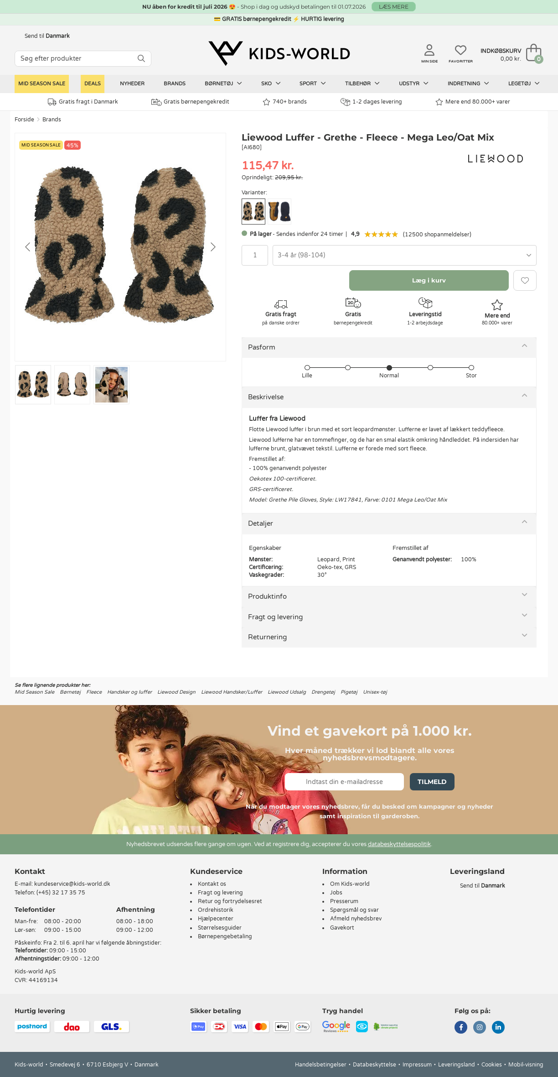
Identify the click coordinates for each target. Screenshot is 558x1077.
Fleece (94, 692)
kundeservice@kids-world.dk (72, 884)
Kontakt (30, 871)
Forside (24, 119)
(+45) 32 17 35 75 (60, 892)
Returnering (267, 637)
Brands (175, 84)
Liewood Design (176, 692)
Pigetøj (349, 692)
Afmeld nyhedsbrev (356, 918)
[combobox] (405, 255)
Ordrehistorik (215, 910)
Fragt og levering (275, 617)
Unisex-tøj (375, 692)
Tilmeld (432, 782)
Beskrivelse (266, 397)
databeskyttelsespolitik (399, 844)
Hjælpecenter (215, 918)
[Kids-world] (279, 53)
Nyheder (132, 84)
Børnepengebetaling (225, 936)
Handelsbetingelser (320, 1064)
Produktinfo (267, 596)
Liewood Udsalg (287, 692)
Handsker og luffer (129, 692)
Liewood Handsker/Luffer (231, 692)
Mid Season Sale (41, 84)
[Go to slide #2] (72, 384)
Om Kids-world (350, 884)
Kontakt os (212, 884)
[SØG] (141, 58)
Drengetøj (323, 692)
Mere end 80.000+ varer (472, 102)
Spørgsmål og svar (354, 910)
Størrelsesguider (220, 928)
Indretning (468, 83)
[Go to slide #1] (33, 384)
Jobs (336, 892)
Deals (92, 84)
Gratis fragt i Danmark (83, 102)
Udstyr (414, 83)
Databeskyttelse (374, 1064)
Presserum (344, 901)
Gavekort (342, 928)
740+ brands (285, 102)
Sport (313, 83)
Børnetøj (223, 83)
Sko (271, 83)
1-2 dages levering (371, 102)
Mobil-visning (525, 1064)
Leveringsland (456, 1064)
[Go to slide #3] (111, 384)
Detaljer (260, 523)
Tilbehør (362, 83)
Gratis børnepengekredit (190, 102)
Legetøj (524, 83)
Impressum (417, 1064)
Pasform (261, 347)
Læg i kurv (429, 280)
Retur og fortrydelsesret (230, 901)
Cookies (491, 1064)
